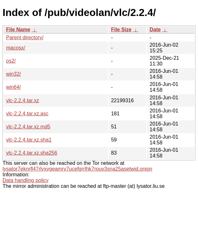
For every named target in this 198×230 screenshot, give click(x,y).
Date (155, 29)
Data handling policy (26, 180)
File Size (121, 29)
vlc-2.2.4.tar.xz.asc (27, 113)
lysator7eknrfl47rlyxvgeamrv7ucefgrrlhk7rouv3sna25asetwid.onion (77, 169)
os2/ (11, 61)
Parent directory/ (24, 37)
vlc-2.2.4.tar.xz (22, 100)
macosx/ (15, 47)
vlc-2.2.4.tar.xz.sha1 (28, 139)
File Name (18, 29)
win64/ (13, 87)
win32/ (13, 74)
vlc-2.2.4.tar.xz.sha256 (31, 153)
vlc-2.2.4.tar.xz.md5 (28, 126)
